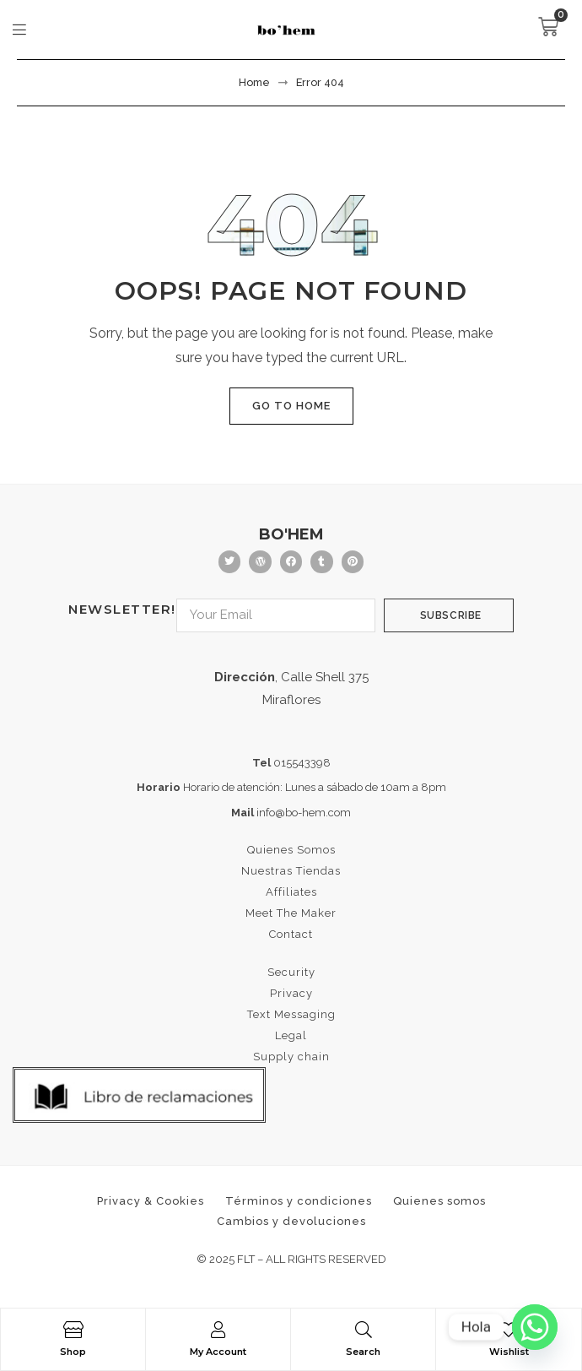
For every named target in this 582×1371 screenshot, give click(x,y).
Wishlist (509, 1351)
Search (363, 1351)
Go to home (291, 405)
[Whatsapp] (535, 1327)
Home (254, 82)
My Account (218, 1351)
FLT (246, 1259)
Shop (73, 1351)
